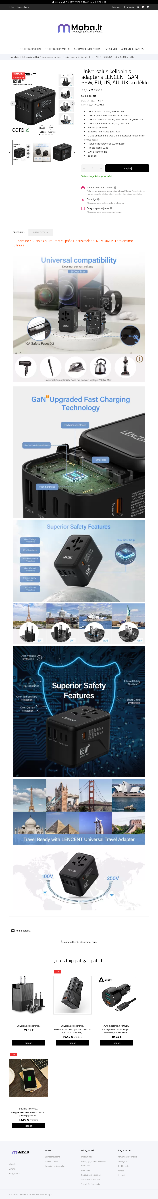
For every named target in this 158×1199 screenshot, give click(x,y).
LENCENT (100, 101)
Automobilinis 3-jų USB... (116, 1025)
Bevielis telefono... (28, 1108)
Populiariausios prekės (55, 1166)
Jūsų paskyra (124, 1150)
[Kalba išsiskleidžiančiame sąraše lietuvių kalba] (22, 7)
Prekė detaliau (41, 232)
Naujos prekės (51, 1161)
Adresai (121, 1170)
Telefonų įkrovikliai (57, 49)
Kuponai (121, 1175)
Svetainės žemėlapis (90, 1184)
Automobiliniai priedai (87, 49)
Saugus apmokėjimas (91, 1174)
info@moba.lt (108, 193)
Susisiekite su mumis (90, 1179)
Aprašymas (19, 232)
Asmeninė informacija (127, 1156)
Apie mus (85, 1170)
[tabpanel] (43, 103)
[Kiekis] (92, 168)
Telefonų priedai (30, 49)
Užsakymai (122, 1161)
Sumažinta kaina (52, 1156)
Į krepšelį (127, 168)
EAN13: (84, 104)
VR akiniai (111, 49)
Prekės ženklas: (88, 101)
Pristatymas (86, 1156)
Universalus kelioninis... (28, 1025)
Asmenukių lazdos (132, 49)
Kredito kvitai (123, 1166)
